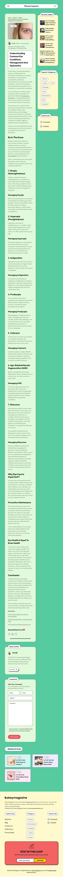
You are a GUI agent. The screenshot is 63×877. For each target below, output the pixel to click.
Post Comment (14, 738)
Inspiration (44, 105)
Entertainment (45, 96)
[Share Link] (9, 635)
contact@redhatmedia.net (35, 810)
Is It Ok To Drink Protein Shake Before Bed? (49, 764)
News (43, 92)
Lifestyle (15, 18)
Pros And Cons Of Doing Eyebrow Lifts (20, 625)
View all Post (13, 671)
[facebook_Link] (52, 821)
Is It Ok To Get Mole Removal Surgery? (20, 764)
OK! (52, 83)
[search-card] (11, 762)
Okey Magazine (36, 871)
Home (9, 18)
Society (29, 838)
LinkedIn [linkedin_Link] (44, 127)
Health (20, 18)
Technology (44, 88)
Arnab (13, 44)
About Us (8, 821)
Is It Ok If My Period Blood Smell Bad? (22, 778)
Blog (43, 100)
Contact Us (9, 827)
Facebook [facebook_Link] (45, 123)
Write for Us (9, 831)
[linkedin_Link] (52, 824)
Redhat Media (52, 871)
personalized (12, 157)
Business (44, 79)
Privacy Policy (9, 834)
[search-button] (9, 6)
